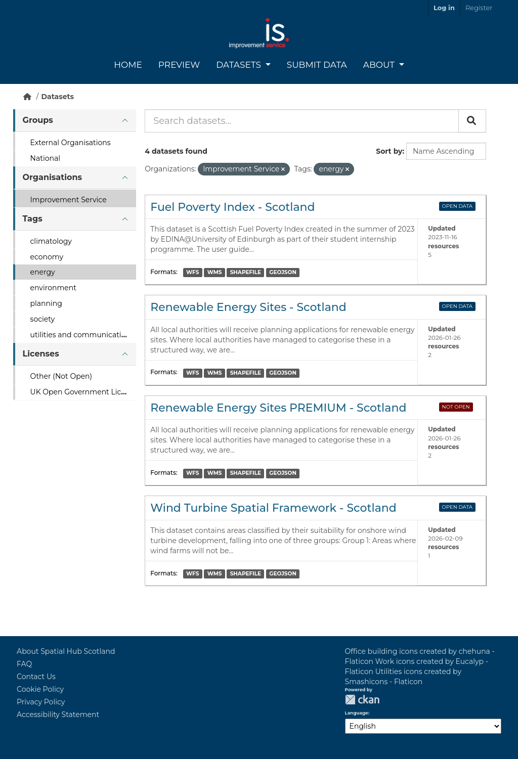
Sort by (389, 151)
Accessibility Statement (58, 714)
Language (356, 713)
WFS (192, 272)
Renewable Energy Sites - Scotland (248, 307)
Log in (444, 8)
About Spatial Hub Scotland (66, 651)
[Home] (27, 96)
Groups (38, 120)
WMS (214, 272)
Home (128, 65)
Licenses (41, 354)
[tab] (74, 120)
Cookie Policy (40, 689)
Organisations (52, 177)
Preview (179, 65)
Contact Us (36, 676)
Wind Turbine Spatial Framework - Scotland (273, 508)
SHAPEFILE (245, 272)
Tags (32, 219)
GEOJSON (282, 272)
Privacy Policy (41, 701)
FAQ (24, 663)
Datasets (239, 65)
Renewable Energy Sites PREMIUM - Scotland (278, 408)
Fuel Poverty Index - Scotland (232, 207)
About (380, 65)
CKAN (362, 699)
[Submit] (472, 120)
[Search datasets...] (302, 120)
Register (478, 8)
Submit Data (317, 65)
